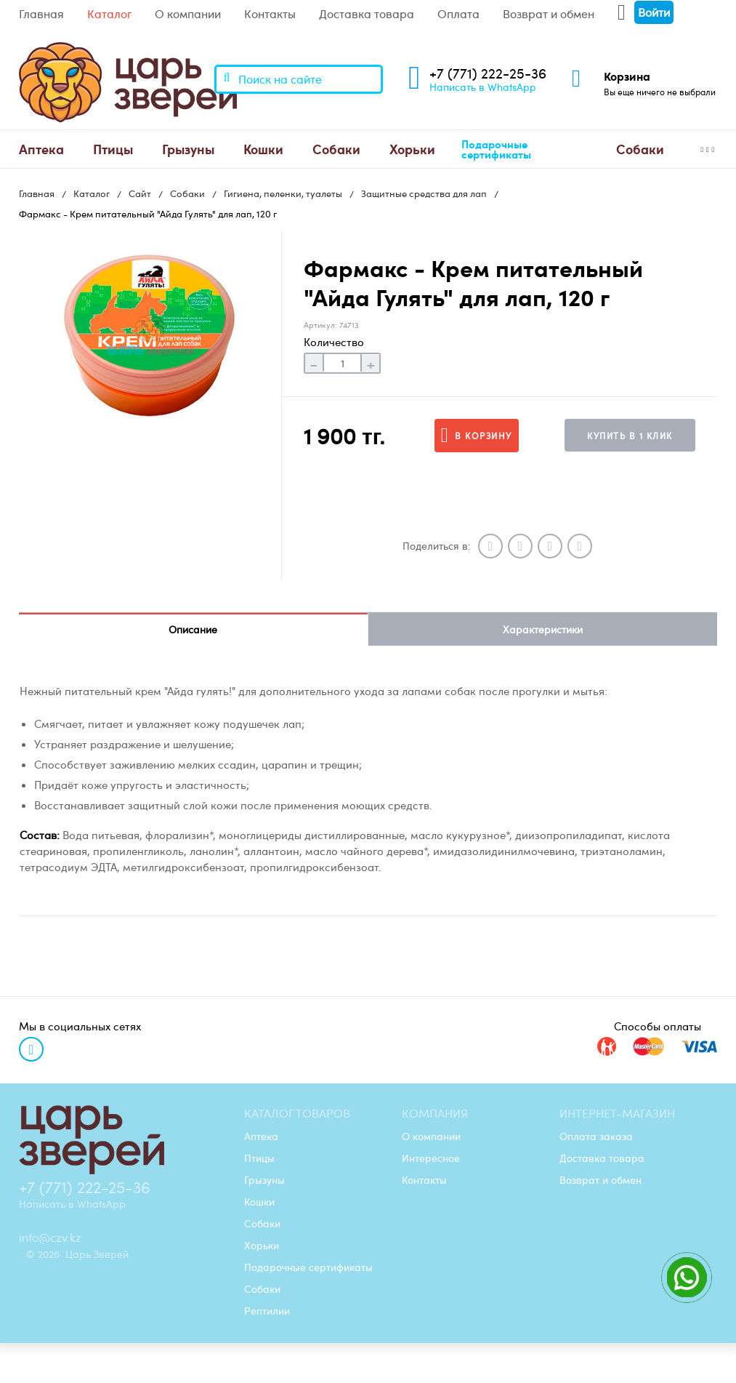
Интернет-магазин (617, 1113)
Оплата (458, 14)
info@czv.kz (50, 1238)
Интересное (431, 1157)
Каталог (109, 14)
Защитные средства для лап (424, 193)
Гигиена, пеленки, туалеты (283, 193)
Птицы (113, 149)
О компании (188, 14)
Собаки (336, 149)
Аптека (41, 149)
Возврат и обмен (548, 14)
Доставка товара (366, 14)
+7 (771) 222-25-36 (487, 73)
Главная (41, 14)
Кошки (263, 149)
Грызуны (188, 149)
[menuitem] (41, 149)
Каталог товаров (297, 1113)
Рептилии (267, 1310)
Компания (435, 1113)
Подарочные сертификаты (496, 149)
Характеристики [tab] (543, 629)
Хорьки (412, 149)
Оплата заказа (596, 1136)
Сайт (140, 193)
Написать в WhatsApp (482, 86)
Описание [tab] (193, 629)
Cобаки (640, 149)
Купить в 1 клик (630, 435)
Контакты (270, 14)
